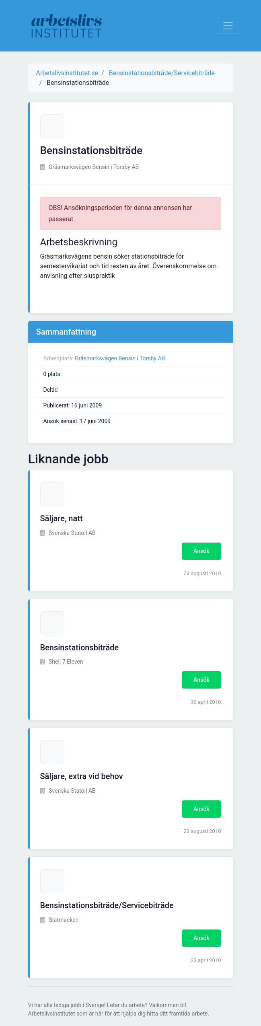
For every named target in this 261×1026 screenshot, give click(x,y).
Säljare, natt (61, 518)
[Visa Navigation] (228, 26)
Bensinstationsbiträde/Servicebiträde (107, 905)
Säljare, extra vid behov (81, 776)
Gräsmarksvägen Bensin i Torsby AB (120, 358)
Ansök (201, 551)
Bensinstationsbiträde (79, 647)
